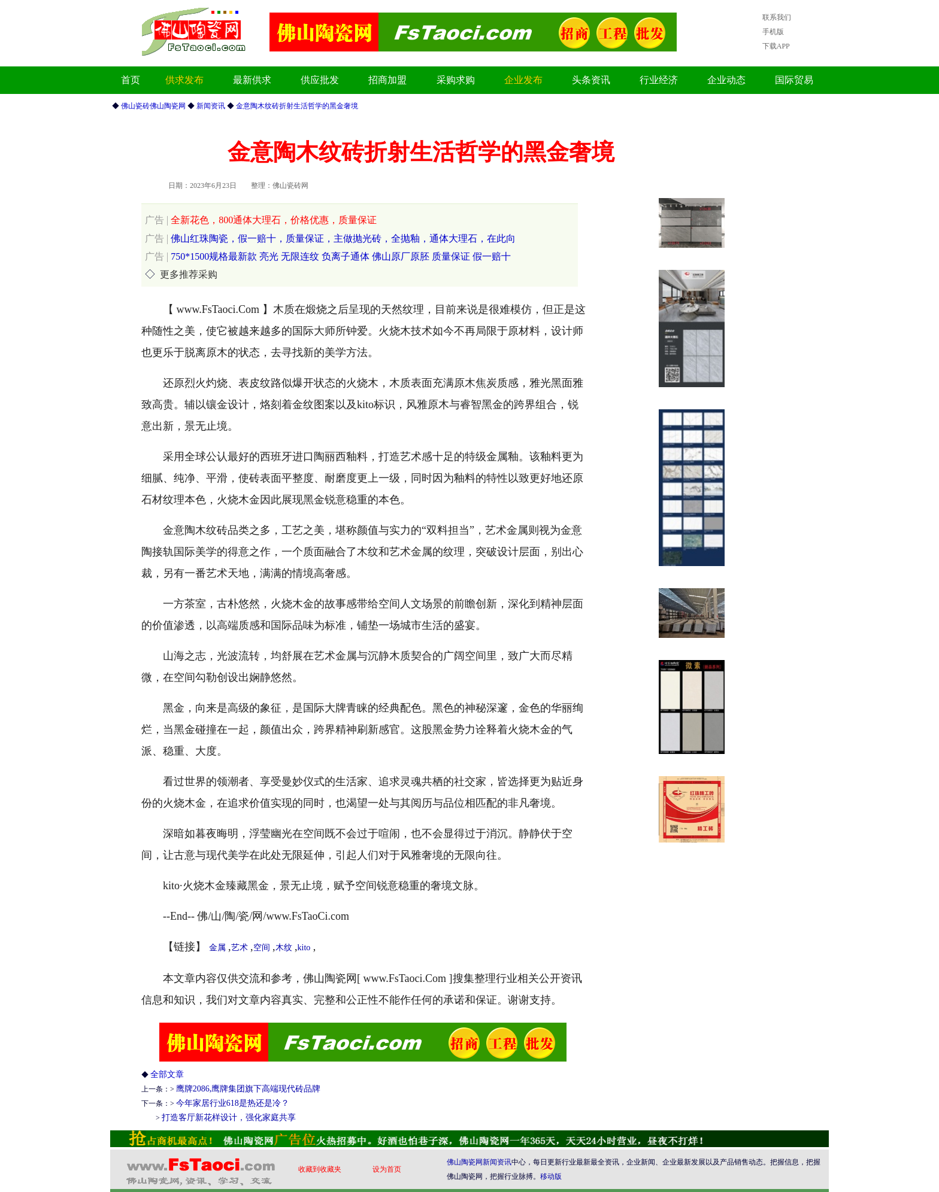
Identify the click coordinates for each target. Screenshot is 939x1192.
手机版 (773, 32)
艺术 (239, 947)
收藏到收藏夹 (319, 1169)
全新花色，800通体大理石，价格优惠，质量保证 (261, 220)
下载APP (776, 46)
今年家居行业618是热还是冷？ (232, 1103)
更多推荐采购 (188, 274)
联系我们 (776, 17)
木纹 (283, 947)
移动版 (551, 1176)
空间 (261, 947)
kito (304, 947)
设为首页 (386, 1169)
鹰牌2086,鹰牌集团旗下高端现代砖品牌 (248, 1088)
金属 (217, 947)
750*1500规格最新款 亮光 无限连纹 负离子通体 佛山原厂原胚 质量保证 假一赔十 (328, 256)
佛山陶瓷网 (465, 1162)
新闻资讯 (497, 1162)
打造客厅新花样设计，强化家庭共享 (229, 1117)
